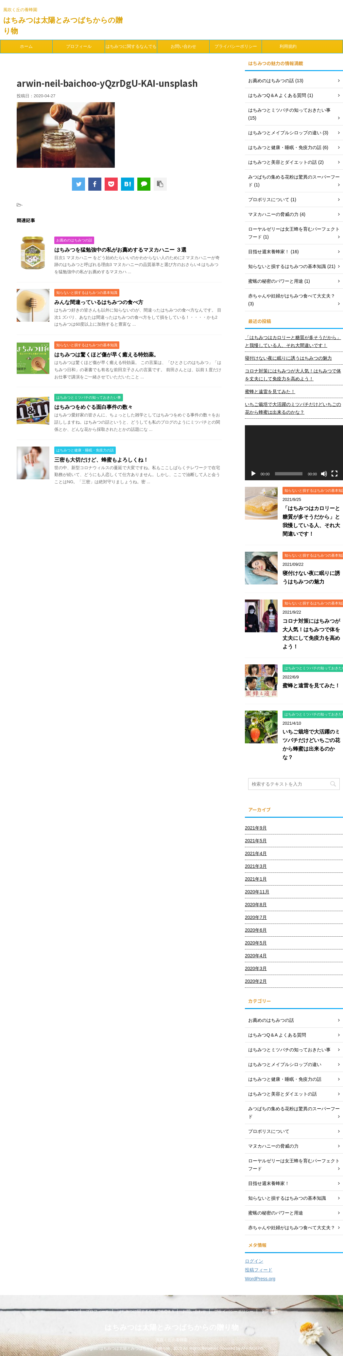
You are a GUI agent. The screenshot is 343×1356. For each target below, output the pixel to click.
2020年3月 (256, 968)
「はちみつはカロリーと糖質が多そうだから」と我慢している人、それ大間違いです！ (293, 341)
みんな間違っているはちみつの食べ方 (98, 302)
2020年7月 (256, 917)
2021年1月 (256, 879)
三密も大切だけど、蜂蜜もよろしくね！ (101, 460)
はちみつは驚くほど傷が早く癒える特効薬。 (106, 354)
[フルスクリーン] (334, 473)
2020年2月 (256, 981)
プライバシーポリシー (235, 46)
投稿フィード (258, 1269)
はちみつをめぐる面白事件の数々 (93, 407)
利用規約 (288, 46)
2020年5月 (256, 942)
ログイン (254, 1261)
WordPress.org (260, 1278)
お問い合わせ (183, 46)
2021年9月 (256, 828)
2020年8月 (256, 904)
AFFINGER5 (252, 1347)
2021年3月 (256, 866)
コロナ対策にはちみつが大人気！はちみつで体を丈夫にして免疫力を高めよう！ (293, 374)
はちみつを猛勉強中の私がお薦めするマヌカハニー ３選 (120, 250)
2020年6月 (256, 930)
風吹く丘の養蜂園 (171, 1338)
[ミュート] (324, 473)
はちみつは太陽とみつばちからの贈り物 (172, 1326)
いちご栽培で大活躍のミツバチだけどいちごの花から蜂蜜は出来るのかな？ (293, 408)
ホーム (26, 46)
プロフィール (79, 46)
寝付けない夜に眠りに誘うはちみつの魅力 (288, 358)
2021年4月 (256, 853)
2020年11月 (257, 891)
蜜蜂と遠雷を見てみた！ (270, 391)
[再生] (253, 473)
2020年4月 (256, 955)
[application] (294, 453)
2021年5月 (256, 840)
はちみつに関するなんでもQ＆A (131, 48)
